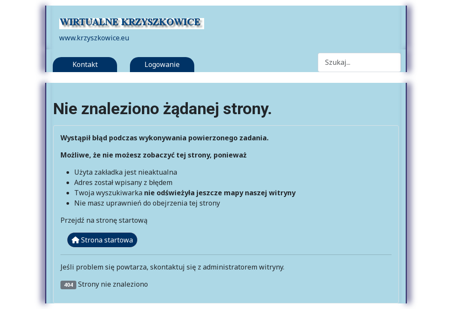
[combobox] (359, 62)
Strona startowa (102, 240)
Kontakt (85, 64)
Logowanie (162, 64)
